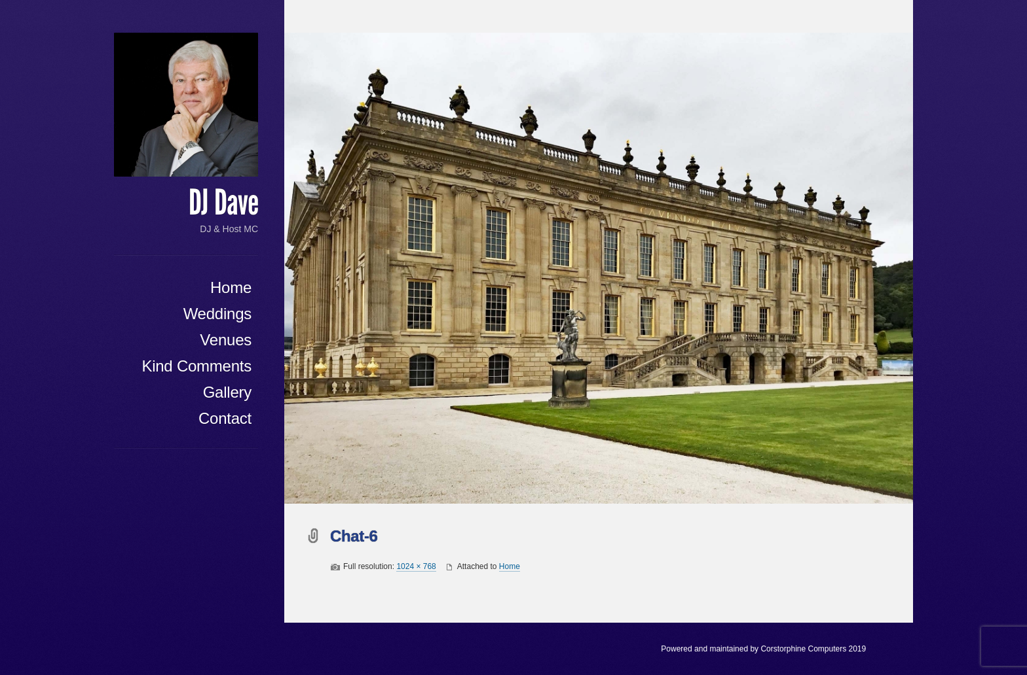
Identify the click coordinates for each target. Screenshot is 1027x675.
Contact (225, 418)
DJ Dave (223, 203)
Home (231, 287)
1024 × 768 (416, 566)
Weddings (217, 313)
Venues (226, 340)
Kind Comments (196, 366)
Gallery (227, 392)
